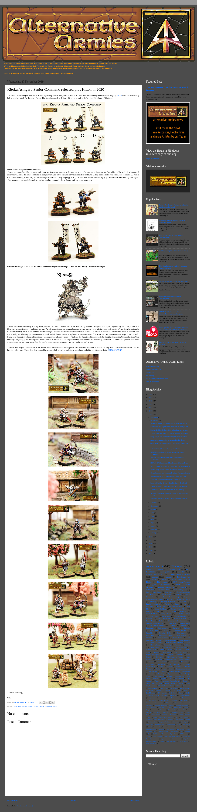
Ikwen (167, 683)
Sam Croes (157, 592)
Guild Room (167, 652)
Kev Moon (180, 729)
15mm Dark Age (173, 664)
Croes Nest (161, 707)
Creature (149, 638)
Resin (178, 584)
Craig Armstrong (151, 707)
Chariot (185, 681)
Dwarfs (154, 579)
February (154, 529)
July (152, 513)
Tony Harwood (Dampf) (174, 642)
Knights (173, 683)
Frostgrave (163, 710)
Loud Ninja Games (166, 635)
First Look (168, 592)
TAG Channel (150, 664)
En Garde (178, 650)
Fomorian (178, 645)
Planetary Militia (170, 640)
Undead (155, 577)
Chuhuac (187, 719)
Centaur (171, 705)
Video (164, 669)
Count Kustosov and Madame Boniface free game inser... (170, 473)
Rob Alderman (185, 640)
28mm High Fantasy (20, 706)
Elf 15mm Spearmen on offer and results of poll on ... (168, 480)
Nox (149, 734)
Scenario (153, 594)
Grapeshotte (157, 727)
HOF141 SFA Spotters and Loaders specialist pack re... (169, 463)
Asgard (153, 584)
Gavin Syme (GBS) (180, 590)
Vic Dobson (161, 664)
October (154, 503)
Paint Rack (161, 606)
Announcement (32, 706)
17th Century (177, 690)
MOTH (181, 683)
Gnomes (156, 652)
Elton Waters (153, 616)
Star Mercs (164, 688)
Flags (147, 710)
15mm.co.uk (171, 623)
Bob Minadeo (150, 693)
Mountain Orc (172, 710)
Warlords (164, 714)
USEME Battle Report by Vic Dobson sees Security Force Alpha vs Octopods (173, 313)
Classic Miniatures (154, 574)
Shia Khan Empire (181, 652)
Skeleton (187, 628)
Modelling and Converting (169, 597)
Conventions (181, 633)
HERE (119, 95)
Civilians (183, 626)
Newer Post (12, 800)
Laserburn (149, 628)
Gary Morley (186, 724)
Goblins (183, 602)
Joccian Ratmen (162, 662)
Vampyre (170, 654)
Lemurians (162, 698)
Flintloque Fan (183, 577)
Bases (171, 669)
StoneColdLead (164, 700)
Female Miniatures (166, 587)
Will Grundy (159, 657)
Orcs (147, 592)
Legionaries (152, 698)
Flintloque (48, 706)
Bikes (185, 690)
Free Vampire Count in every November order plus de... (169, 498)
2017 (151, 540)
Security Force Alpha (178, 609)
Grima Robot (185, 623)
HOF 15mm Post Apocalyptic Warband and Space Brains (170, 466)
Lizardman (163, 671)
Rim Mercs (152, 700)
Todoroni (183, 611)
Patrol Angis (150, 621)
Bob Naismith (162, 693)
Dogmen (182, 587)
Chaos (181, 693)
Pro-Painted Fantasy (157, 626)
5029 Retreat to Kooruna (174, 657)
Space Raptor (154, 739)
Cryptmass (158, 659)
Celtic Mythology (154, 645)
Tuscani (174, 700)
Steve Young (156, 712)
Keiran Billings (154, 647)
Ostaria (151, 674)
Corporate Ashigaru (164, 722)
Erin (164, 611)
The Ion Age (162, 582)
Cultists (169, 707)
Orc (184, 604)
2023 (151, 401)
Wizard (181, 714)
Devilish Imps (178, 707)
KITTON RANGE (115, 350)
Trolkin (169, 650)
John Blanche (170, 729)
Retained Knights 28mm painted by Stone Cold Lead (168, 483)
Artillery (153, 602)
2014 (151, 550)
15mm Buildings (158, 676)
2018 (151, 537)
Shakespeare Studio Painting (172, 736)
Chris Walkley (179, 719)
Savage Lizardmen (155, 642)
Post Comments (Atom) (25, 806)
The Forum (150, 372)
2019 (151, 414)
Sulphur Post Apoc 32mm (154, 654)
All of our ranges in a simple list (157, 379)
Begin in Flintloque (153, 159)
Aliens (148, 703)
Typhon (157, 681)
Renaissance (186, 698)
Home (73, 800)
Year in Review (183, 741)
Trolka (158, 669)
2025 (151, 394)
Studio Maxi (166, 712)
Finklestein (173, 695)
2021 (151, 407)
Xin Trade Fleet (171, 741)
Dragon (148, 611)
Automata (149, 719)
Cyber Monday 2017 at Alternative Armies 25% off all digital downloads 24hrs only (173, 328)
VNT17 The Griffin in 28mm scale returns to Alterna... (169, 486)
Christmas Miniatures (182, 705)
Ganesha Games (180, 618)
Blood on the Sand (159, 719)
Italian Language (151, 729)
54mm (155, 717)
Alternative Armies (152, 366)
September (155, 506)
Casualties (149, 633)
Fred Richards (162, 638)
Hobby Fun (150, 590)
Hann (164, 727)
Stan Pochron (176, 739)
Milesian (155, 679)
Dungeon (176, 628)
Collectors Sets (152, 722)
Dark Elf (169, 676)
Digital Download (163, 618)
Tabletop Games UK (177, 712)
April (153, 523)
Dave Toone (149, 724)
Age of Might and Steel (166, 717)
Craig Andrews (163, 628)
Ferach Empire (171, 724)
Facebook (169, 666)
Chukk (188, 693)
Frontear (151, 662)
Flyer (178, 724)
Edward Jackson (153, 695)
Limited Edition (151, 650)
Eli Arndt (164, 695)
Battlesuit (180, 654)
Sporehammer (165, 739)
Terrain (173, 611)
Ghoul (150, 727)
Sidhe (170, 679)
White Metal (166, 584)
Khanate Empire (185, 695)
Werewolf (159, 690)
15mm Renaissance (183, 592)
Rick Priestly (184, 734)
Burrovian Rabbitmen (161, 705)
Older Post (134, 800)
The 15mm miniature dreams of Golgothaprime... (170, 298)
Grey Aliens (177, 638)
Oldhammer (186, 671)
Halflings (187, 645)
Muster (162, 650)
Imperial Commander (182, 727)
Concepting (167, 645)
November (155, 420)
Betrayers (168, 703)
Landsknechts (167, 647)
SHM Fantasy (174, 662)
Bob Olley (173, 693)
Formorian (154, 710)
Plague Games (174, 734)
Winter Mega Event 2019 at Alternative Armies (166, 469)
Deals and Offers (163, 590)
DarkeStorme (150, 635)
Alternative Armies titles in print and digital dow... (167, 440)
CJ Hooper (169, 719)
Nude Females (182, 635)
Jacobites (161, 729)
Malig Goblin (179, 676)
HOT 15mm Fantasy (181, 582)
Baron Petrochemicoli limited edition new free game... (169, 476)
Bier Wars (154, 630)
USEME (149, 618)
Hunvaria (171, 727)
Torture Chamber (181, 616)
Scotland (148, 736)
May (153, 519)
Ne (181, 731)
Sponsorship (181, 710)
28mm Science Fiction (180, 574)
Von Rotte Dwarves (183, 614)
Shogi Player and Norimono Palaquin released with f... (169, 437)
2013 (151, 553)
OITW (165, 630)
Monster (181, 572)
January (154, 533)
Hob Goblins (153, 671)
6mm (177, 604)
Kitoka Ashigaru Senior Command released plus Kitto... (169, 433)
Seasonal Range (153, 688)
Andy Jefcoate (166, 614)
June (153, 516)
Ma (155, 731)
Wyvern (162, 741)
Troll (188, 642)
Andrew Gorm (157, 703)
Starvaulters (173, 688)
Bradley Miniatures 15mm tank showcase (173, 281)
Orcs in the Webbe (152, 382)
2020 (151, 411)
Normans (187, 731)
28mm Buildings (160, 609)
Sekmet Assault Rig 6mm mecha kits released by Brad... (169, 427)
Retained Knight (179, 630)
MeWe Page (150, 375)
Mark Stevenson (174, 698)
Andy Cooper (184, 717)
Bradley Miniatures (153, 604)
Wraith (167, 690)
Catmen (41, 706)
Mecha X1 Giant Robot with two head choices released (169, 430)
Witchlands (173, 714)
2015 (151, 547)
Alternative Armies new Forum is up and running (167, 490)
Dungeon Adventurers (183, 669)
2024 (151, 397)
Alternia (172, 626)
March (153, 526)
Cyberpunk (176, 722)
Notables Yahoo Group (154, 623)
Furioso (169, 599)
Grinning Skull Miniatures (177, 621)
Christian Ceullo (165, 633)
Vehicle (178, 594)
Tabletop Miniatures (168, 602)
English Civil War (171, 659)
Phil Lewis (156, 734)
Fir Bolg (178, 666)
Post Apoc (186, 686)
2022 (151, 404)
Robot (161, 621)
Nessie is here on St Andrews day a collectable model (168, 423)
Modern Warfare (174, 671)
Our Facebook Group (153, 369)
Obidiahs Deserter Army (166, 686)
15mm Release (175, 569)
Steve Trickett (179, 679)
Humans (168, 577)
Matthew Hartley (163, 731)
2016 (151, 543)
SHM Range (161, 674)
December (154, 417)
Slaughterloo (166, 572)
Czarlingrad (184, 722)
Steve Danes (166, 616)
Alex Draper (183, 700)
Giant (148, 683)
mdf (149, 717)
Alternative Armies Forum (171, 681)
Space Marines (173, 674)
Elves (164, 579)
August (153, 509)
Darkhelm (149, 606)
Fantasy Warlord (184, 659)
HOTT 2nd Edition (183, 599)
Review (167, 604)
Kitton (55, 706)
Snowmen (184, 662)
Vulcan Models (155, 714)
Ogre (157, 611)
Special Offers (166, 594)
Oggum (163, 679)
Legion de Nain (181, 647)
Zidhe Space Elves (151, 743)
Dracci (186, 707)
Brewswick (178, 703)
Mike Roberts (174, 731)
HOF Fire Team (157, 683)
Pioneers (164, 734)
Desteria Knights (160, 724)
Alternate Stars (151, 614)
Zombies (187, 714)
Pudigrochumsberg (175, 606)
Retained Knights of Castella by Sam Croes (165, 449)
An (176, 717)
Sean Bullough (157, 736)
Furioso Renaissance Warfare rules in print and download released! (173, 206)
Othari (178, 686)
